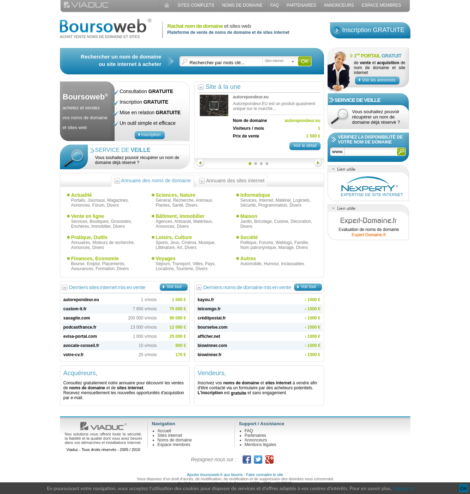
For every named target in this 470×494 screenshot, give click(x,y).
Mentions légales (260, 444)
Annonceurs (339, 5)
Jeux (174, 242)
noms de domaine (87, 387)
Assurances (82, 268)
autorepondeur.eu (81, 299)
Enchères (80, 226)
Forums (266, 242)
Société (249, 237)
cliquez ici (403, 488)
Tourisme (184, 268)
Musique (206, 242)
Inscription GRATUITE (373, 29)
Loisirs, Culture (174, 237)
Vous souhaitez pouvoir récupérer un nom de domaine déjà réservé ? (137, 160)
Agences (164, 221)
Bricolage (263, 221)
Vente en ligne (87, 216)
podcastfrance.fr (80, 327)
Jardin (246, 221)
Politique (248, 242)
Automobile (251, 263)
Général (163, 200)
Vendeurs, (212, 373)
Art (179, 247)
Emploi (93, 263)
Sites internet (170, 435)
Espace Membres (381, 5)
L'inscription (210, 392)
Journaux (96, 200)
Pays (209, 263)
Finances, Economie (95, 258)
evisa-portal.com (80, 336)
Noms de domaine (242, 5)
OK (463, 488)
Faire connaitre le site (264, 474)
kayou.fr (206, 299)
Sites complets (195, 5)
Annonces (80, 205)
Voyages (166, 258)
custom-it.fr (75, 308)
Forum (98, 205)
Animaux (204, 200)
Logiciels (301, 200)
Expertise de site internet (372, 195)
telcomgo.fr (209, 308)
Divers (113, 205)
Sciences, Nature (176, 195)
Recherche (183, 200)
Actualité (81, 195)
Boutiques (99, 221)
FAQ (274, 5)
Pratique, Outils (89, 237)
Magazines (117, 200)
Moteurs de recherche (113, 242)
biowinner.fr (210, 354)
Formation (105, 268)
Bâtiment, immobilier (180, 216)
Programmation (272, 205)
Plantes (163, 205)
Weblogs (284, 242)
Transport (181, 263)
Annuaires (80, 242)
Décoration (301, 221)
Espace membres (174, 444)
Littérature (165, 247)
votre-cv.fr (73, 354)
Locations (165, 268)
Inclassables (292, 263)
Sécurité (248, 205)
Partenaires (301, 5)
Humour (271, 263)
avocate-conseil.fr (81, 345)
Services (248, 200)
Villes (197, 263)
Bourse (78, 263)
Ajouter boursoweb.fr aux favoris (215, 474)
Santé (177, 205)
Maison (248, 216)
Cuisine (281, 221)
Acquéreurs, (80, 373)
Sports (162, 242)
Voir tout (174, 286)
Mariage (286, 247)
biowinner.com (212, 345)
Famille (301, 242)
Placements (113, 263)
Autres (248, 258)
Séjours (163, 263)
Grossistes (121, 221)
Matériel (283, 200)
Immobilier (101, 226)
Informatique (255, 195)
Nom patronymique (258, 247)
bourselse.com (213, 327)
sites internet (130, 387)
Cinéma (189, 242)
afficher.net (209, 336)
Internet (266, 200)
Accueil (164, 430)
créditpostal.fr (212, 318)
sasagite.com (76, 318)
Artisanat (182, 221)
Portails (78, 200)
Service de (123, 150)
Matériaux (202, 221)
